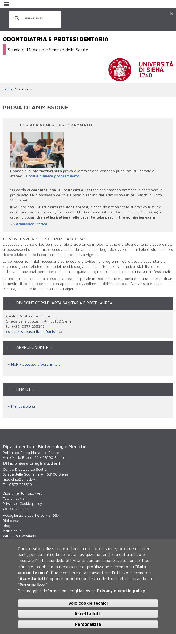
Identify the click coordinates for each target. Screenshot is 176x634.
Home (8, 89)
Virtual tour (12, 531)
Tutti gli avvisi (14, 498)
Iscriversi (25, 89)
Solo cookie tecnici (88, 603)
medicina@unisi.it (19, 479)
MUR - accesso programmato (36, 364)
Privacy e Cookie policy (22, 503)
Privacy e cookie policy (121, 590)
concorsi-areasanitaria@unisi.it (34, 331)
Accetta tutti (87, 613)
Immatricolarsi (23, 406)
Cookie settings (16, 508)
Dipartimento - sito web (22, 493)
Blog (6, 526)
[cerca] (34, 18)
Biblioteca (11, 520)
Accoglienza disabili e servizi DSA (31, 515)
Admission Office (31, 224)
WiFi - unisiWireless (19, 536)
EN (170, 13)
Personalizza (88, 624)
